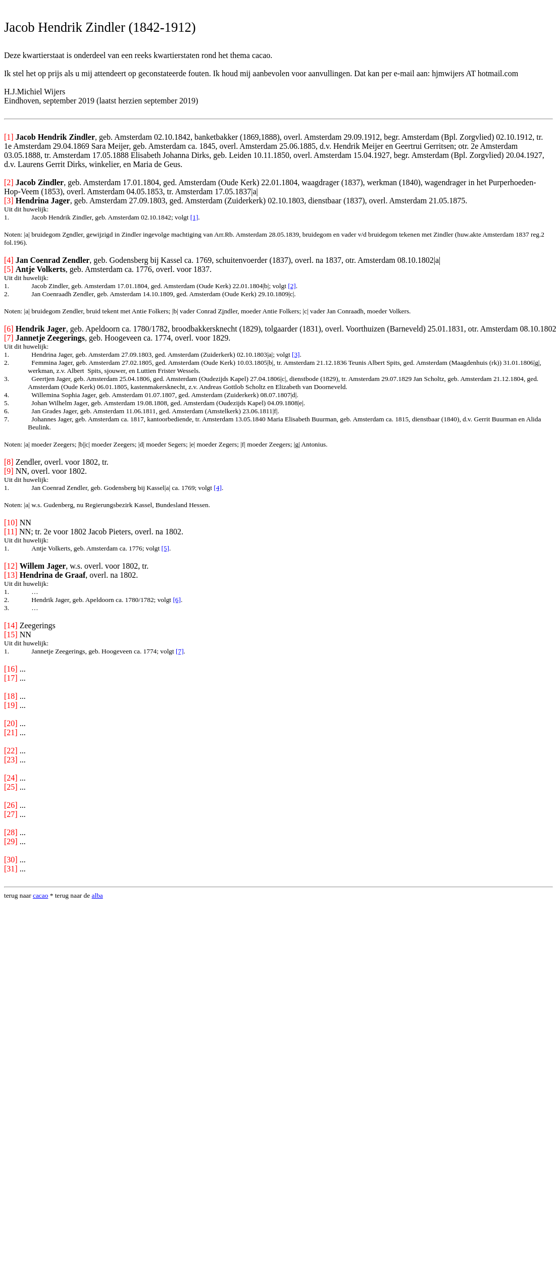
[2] (292, 286)
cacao (40, 895)
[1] (194, 217)
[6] (177, 600)
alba (97, 895)
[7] (180, 651)
